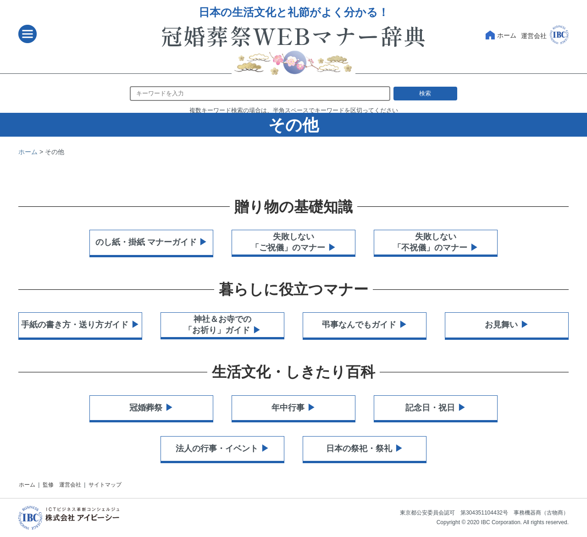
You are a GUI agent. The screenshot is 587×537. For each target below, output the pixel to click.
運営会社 (545, 34)
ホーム (499, 36)
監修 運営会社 (62, 485)
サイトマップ (105, 485)
